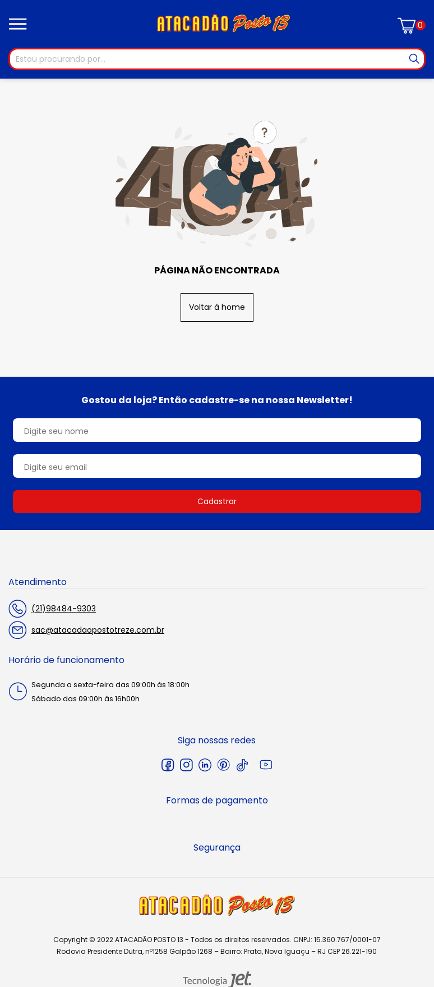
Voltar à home (217, 307)
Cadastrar (217, 501)
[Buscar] (414, 59)
